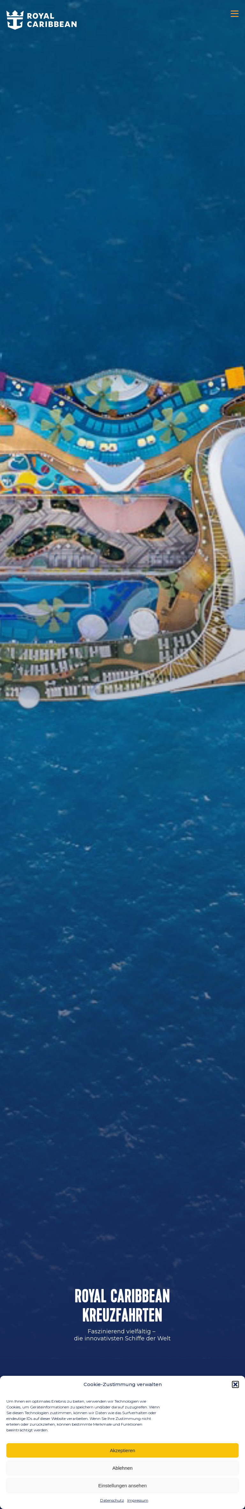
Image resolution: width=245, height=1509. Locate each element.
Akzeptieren (122, 1450)
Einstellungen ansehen (122, 1485)
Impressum (137, 1500)
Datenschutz (112, 1500)
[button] (235, 1384)
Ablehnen (122, 1468)
